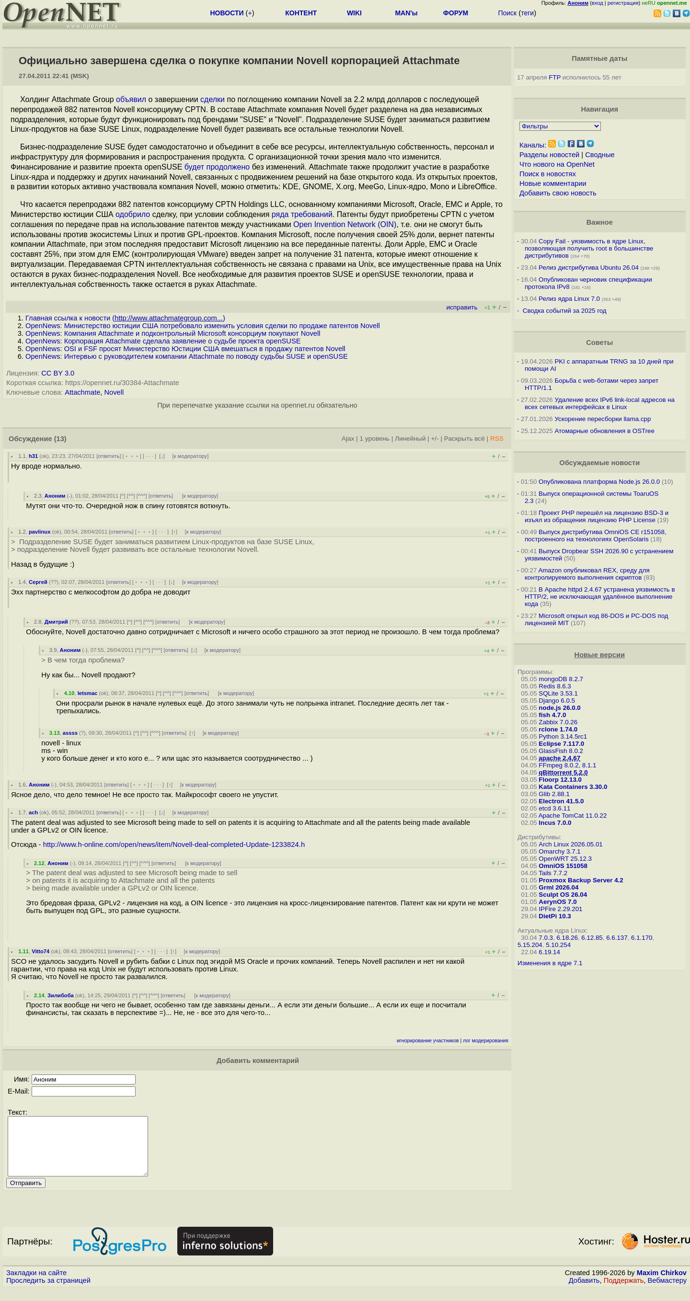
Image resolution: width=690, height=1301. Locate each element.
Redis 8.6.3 (555, 686)
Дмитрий (56, 622)
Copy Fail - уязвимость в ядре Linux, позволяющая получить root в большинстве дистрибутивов (589, 248)
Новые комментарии (552, 183)
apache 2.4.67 (559, 758)
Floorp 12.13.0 (560, 779)
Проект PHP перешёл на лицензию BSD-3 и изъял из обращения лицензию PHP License (596, 516)
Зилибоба (60, 995)
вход (597, 3)
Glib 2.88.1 (554, 794)
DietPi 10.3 (555, 916)
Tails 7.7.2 (553, 873)
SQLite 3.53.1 (558, 693)
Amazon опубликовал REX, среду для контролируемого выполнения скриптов (587, 574)
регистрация (623, 3)
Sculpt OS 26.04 (563, 894)
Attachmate (82, 392)
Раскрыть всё (464, 438)
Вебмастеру (667, 1292)
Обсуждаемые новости (599, 463)
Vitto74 (40, 951)
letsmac (88, 693)
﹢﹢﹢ (132, 456)
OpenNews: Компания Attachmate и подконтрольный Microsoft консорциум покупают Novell (172, 333)
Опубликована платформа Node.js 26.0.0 (599, 481)
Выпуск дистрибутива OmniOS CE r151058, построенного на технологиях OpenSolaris (596, 535)
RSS (497, 438)
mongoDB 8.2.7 (561, 679)
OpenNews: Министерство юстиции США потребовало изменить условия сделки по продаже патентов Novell (202, 326)
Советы (599, 342)
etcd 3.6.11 (554, 808)
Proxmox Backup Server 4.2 (581, 880)
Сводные (599, 155)
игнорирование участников (428, 1040)
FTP (555, 77)
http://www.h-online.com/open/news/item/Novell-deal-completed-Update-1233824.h (174, 844)
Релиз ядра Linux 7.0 (569, 298)
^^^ (142, 496)
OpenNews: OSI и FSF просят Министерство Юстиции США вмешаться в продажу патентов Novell (185, 349)
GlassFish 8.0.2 (561, 750)
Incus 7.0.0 (555, 822)
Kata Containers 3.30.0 (573, 786)
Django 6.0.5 (557, 700)
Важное (599, 222)
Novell (114, 392)
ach (33, 812)
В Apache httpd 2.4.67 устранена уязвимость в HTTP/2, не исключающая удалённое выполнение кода (600, 596)
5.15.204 (530, 944)
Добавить (584, 1292)
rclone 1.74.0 (558, 729)
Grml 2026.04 (558, 887)
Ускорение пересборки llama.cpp (602, 418)
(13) (60, 439)
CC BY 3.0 (57, 373)
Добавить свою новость (558, 193)
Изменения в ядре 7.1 (550, 963)
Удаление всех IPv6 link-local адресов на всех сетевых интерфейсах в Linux (600, 403)
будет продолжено (217, 167)
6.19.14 (549, 952)
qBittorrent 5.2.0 (563, 772)
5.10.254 (558, 944)
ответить (108, 456)
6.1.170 (641, 937)
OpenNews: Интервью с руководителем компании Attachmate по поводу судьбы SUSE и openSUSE (186, 356)
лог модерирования (485, 1040)
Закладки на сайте (36, 1284)
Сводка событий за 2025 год (565, 310)
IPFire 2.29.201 (560, 909)
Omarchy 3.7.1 (559, 851)
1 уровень (374, 438)
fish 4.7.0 (552, 715)
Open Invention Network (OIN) (344, 224)
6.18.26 (566, 937)
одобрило (132, 214)
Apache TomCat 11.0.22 (573, 815)
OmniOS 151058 (563, 865)
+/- (434, 438)
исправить (461, 307)
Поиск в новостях (547, 174)
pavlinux (39, 532)
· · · (149, 456)
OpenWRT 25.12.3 (565, 858)
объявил (131, 99)
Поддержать (624, 1292)
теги (527, 13)
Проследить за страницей (48, 1292)
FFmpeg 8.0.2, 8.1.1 (567, 765)
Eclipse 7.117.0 (561, 743)
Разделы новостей (549, 155)
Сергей (38, 582)
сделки (212, 99)
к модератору (190, 456)
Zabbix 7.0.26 (558, 722)
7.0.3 (546, 937)
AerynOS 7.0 (557, 901)
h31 (33, 456)
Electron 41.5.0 (561, 801)
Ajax (348, 438)
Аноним (55, 496)
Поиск (507, 13)
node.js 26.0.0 (559, 707)
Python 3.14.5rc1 (563, 736)
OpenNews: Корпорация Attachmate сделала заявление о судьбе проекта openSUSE (162, 341)
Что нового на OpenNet (557, 164)
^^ (131, 496)
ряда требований (302, 214)
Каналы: (532, 145)
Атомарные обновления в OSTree (604, 430)
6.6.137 (616, 937)
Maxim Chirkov (662, 1284)
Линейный (410, 438)
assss (70, 733)
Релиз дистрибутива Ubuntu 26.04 (589, 267)
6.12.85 (591, 937)
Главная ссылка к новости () (125, 318)
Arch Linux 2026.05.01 (570, 844)
